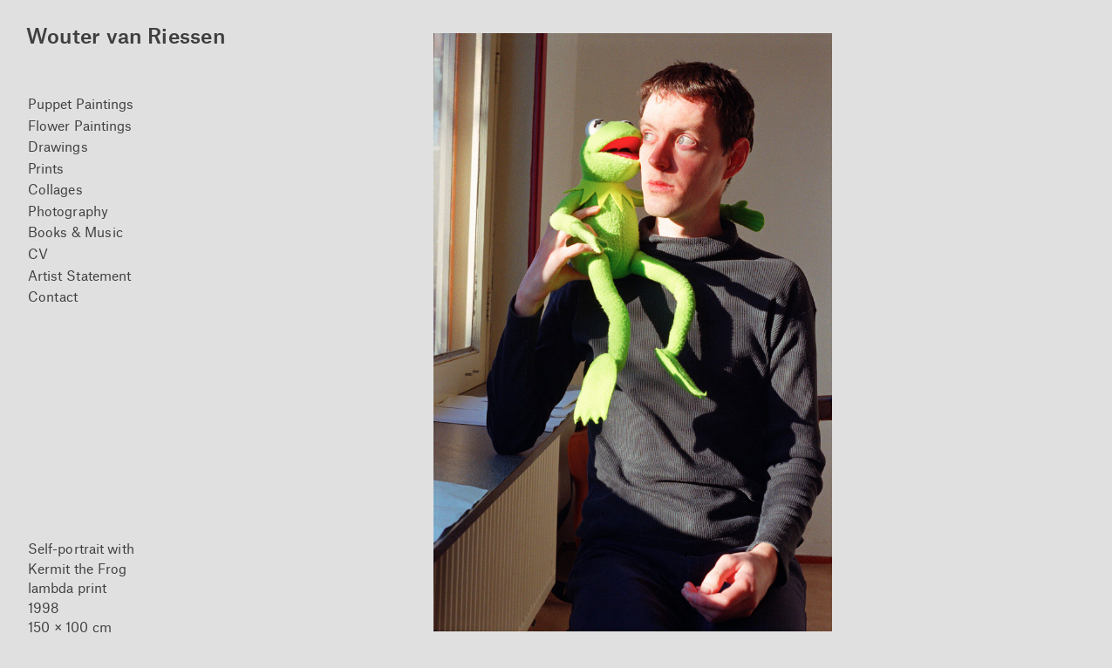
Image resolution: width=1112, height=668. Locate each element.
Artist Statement (80, 275)
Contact (53, 296)
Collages (55, 189)
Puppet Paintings (81, 103)
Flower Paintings (80, 125)
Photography (68, 210)
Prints (46, 168)
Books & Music (75, 231)
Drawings (58, 146)
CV (38, 253)
